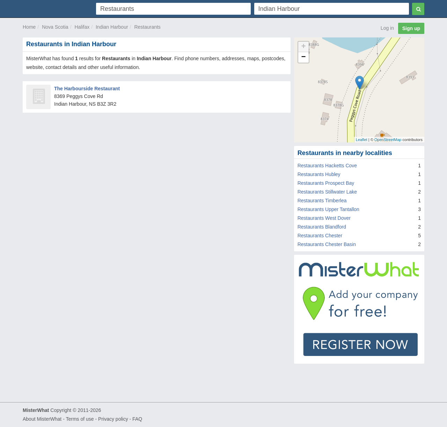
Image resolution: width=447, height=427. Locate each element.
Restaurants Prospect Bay (326, 183)
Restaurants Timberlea (322, 200)
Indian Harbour (112, 27)
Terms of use (80, 419)
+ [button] (303, 47)
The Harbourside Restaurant (87, 88)
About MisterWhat (42, 419)
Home (29, 27)
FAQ (137, 419)
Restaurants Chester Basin (327, 244)
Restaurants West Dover (324, 218)
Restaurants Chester (320, 235)
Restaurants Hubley (319, 174)
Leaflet (361, 140)
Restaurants (147, 27)
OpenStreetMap (388, 140)
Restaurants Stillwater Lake (327, 192)
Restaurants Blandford (322, 227)
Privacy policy (113, 419)
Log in (387, 28)
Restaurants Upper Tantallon (328, 209)
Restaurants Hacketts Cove (327, 165)
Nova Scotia (55, 27)
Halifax (81, 27)
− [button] (303, 57)
